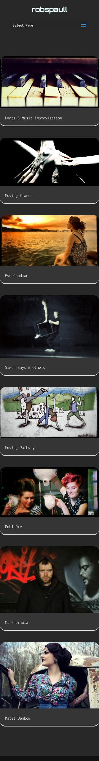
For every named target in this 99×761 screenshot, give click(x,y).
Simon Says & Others (25, 368)
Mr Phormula (16, 623)
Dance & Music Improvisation (33, 118)
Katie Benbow (17, 718)
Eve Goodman (16, 276)
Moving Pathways (21, 448)
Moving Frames (18, 196)
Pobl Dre (13, 527)
